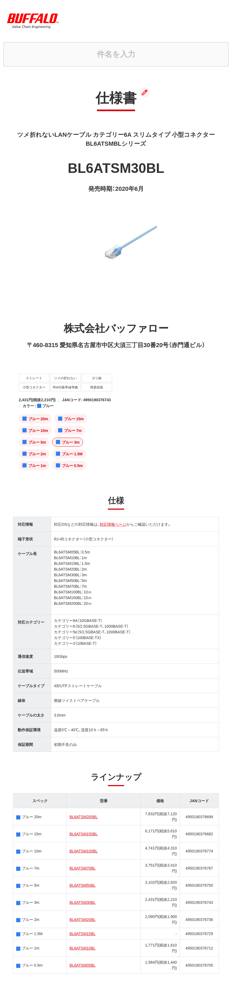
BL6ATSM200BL (83, 816)
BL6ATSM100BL (83, 851)
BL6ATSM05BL (82, 965)
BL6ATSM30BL (82, 902)
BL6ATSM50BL (82, 885)
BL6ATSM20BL (82, 919)
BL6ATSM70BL (82, 868)
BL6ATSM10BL (82, 948)
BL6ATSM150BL (83, 833)
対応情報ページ (113, 524)
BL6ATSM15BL (82, 933)
